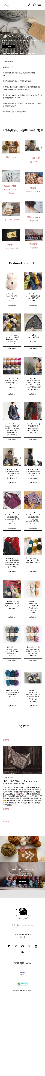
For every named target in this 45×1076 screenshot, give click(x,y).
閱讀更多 (6, 740)
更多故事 (8, 46)
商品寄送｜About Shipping (23, 934)
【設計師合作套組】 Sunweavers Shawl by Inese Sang (20, 782)
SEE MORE (22, 881)
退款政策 (29, 990)
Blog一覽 (22, 937)
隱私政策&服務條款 (19, 990)
